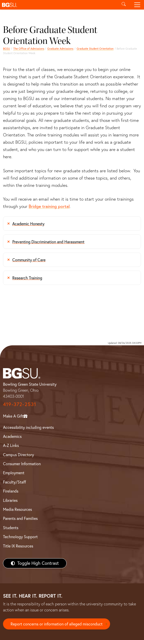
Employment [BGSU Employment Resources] (13, 472)
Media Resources (17, 509)
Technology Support (20, 536)
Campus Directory (18, 454)
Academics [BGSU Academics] (12, 436)
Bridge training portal (49, 206)
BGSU (6, 48)
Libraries (10, 500)
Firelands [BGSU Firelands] (10, 491)
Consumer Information (22, 463)
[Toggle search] (123, 5)
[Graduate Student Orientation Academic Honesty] (72, 223)
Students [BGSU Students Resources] (10, 527)
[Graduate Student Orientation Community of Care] (72, 260)
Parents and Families (20, 518)
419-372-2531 (19, 404)
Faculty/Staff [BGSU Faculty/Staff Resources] (14, 482)
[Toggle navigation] (137, 5)
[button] (58, 5)
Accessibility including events (28, 427)
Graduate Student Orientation (95, 48)
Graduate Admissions (60, 48)
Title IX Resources (18, 545)
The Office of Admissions (28, 48)
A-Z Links (11, 445)
